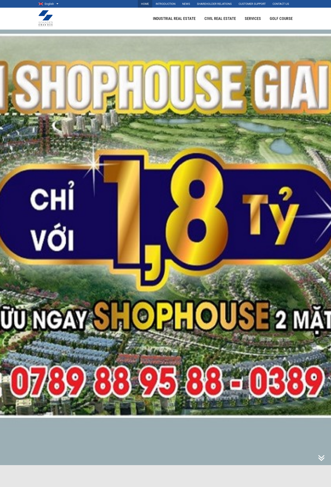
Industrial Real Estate (174, 18)
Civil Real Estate (220, 18)
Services (253, 18)
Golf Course (281, 18)
